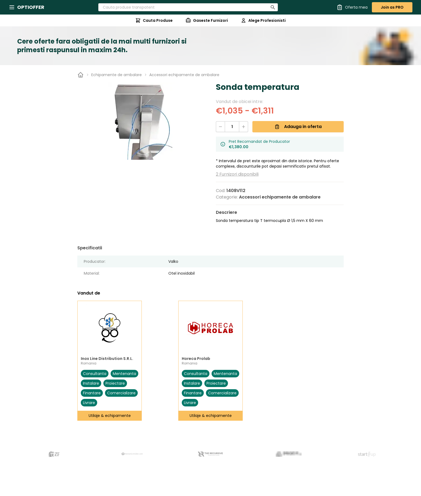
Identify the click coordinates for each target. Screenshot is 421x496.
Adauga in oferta (298, 126)
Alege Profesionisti (263, 20)
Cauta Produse (154, 20)
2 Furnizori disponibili (237, 174)
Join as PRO (392, 7)
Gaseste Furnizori (207, 20)
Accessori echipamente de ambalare (184, 74)
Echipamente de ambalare (116, 74)
